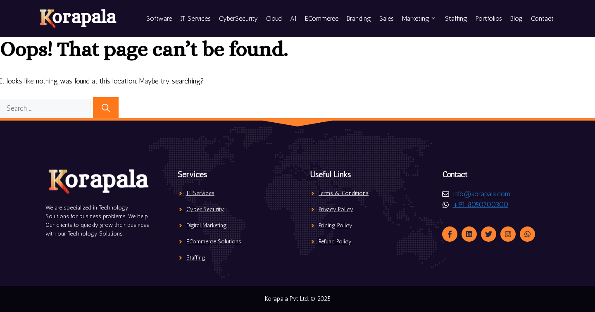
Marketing (421, 18)
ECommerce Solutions (213, 241)
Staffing (456, 18)
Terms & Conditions (344, 193)
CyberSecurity (238, 18)
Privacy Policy (336, 209)
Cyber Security (205, 209)
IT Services (195, 18)
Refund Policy (335, 241)
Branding (359, 18)
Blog (516, 18)
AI (293, 18)
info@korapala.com (481, 194)
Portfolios (489, 18)
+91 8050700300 (480, 204)
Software (159, 18)
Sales (386, 18)
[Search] (106, 108)
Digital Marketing (206, 225)
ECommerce (321, 18)
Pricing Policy (335, 225)
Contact (542, 18)
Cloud (274, 18)
